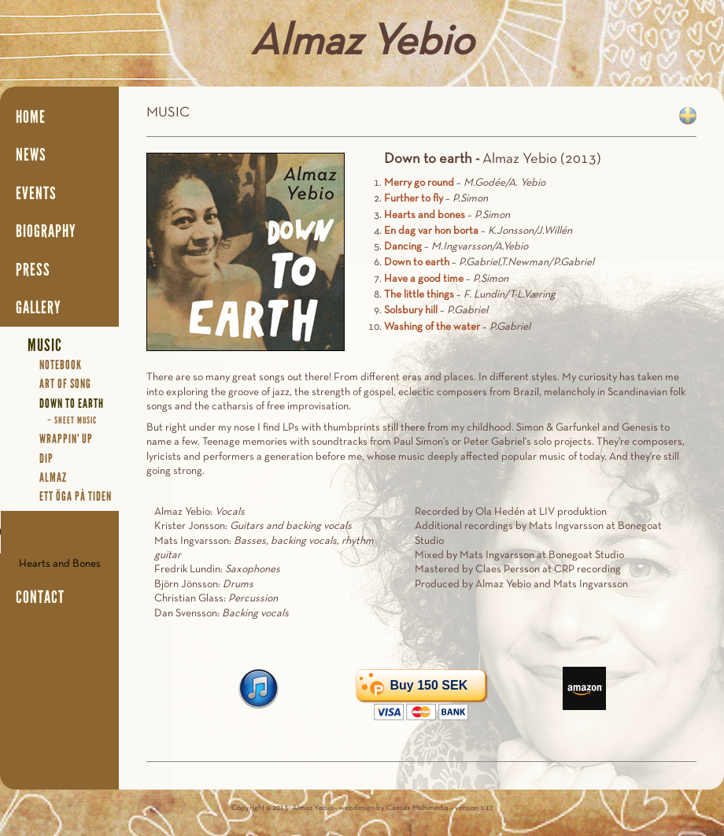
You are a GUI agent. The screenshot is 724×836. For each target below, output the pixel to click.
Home (31, 117)
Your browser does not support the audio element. (59, 532)
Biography (46, 231)
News (31, 155)
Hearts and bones (424, 215)
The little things (419, 295)
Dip (46, 458)
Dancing (403, 247)
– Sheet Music (72, 420)
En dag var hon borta (431, 231)
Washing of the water (432, 327)
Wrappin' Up (66, 438)
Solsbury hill (411, 310)
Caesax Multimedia (417, 808)
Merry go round (419, 183)
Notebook (60, 364)
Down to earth (416, 262)
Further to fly (413, 199)
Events (36, 193)
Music (45, 345)
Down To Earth (71, 403)
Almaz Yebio (362, 43)
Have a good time (424, 279)
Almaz (53, 477)
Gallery (38, 308)
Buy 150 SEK (428, 685)
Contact (40, 597)
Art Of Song (65, 383)
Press (33, 270)
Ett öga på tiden (75, 496)
